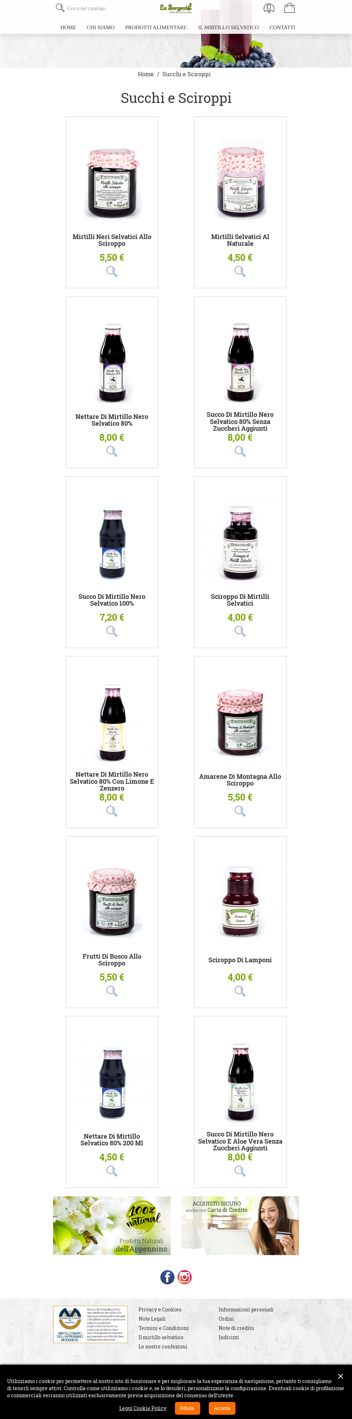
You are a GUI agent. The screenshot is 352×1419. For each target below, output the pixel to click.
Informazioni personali (246, 1309)
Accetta (222, 1408)
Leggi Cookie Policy (142, 1408)
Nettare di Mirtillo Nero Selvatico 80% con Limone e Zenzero (112, 781)
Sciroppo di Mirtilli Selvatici (240, 600)
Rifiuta (188, 1408)
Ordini (226, 1318)
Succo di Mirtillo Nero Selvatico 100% (111, 600)
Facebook (167, 1277)
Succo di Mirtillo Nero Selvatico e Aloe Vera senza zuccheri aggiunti (240, 1141)
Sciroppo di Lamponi (240, 960)
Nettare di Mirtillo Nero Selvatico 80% (112, 420)
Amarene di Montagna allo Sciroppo (240, 780)
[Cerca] (109, 8)
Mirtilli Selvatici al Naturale (240, 240)
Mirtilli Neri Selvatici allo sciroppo (112, 240)
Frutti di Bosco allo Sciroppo (112, 960)
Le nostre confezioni (163, 1346)
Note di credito (236, 1328)
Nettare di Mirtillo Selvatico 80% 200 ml (112, 1140)
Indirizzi (229, 1337)
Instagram (184, 1277)
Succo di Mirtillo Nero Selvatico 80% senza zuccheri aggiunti (240, 421)
